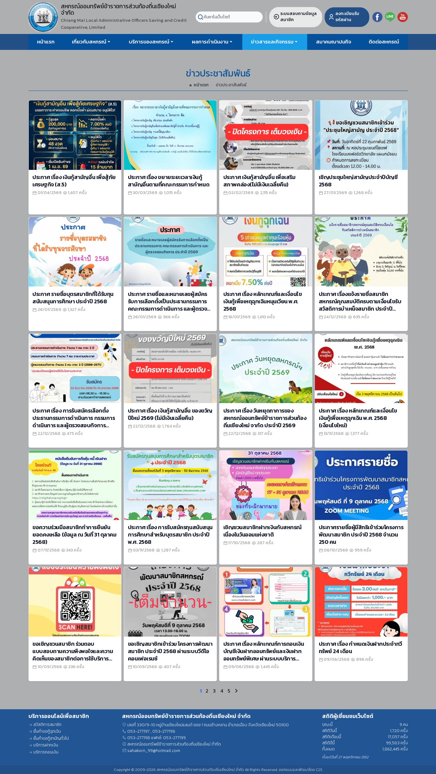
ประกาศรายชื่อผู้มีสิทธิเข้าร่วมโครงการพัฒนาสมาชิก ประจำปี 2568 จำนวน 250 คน (361, 534)
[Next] (235, 690)
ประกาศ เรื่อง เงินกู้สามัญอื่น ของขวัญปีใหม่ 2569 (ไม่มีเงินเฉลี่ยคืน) (170, 414)
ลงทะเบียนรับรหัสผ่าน (343, 16)
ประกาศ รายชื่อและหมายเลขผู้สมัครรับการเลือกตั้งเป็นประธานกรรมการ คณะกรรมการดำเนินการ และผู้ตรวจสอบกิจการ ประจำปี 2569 (167, 305)
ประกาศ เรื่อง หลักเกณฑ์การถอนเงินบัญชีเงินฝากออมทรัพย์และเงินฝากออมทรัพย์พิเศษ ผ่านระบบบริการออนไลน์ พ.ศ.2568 (263, 655)
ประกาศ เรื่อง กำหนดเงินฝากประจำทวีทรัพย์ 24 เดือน (360, 647)
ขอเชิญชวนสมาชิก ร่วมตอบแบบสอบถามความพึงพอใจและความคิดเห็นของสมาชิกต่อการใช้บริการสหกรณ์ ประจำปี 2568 (72, 655)
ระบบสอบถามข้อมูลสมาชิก (295, 16)
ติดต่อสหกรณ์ (384, 42)
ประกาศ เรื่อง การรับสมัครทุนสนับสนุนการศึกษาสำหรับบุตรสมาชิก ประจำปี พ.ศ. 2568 (170, 534)
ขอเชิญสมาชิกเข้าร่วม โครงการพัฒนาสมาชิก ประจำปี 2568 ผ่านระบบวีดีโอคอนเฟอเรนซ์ (170, 651)
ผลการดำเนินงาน (210, 42)
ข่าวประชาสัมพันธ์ (231, 85)
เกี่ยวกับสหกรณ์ (89, 42)
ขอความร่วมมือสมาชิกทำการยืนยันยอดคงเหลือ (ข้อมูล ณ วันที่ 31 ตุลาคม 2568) (74, 534)
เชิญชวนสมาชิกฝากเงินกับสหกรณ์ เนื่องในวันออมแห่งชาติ (262, 531)
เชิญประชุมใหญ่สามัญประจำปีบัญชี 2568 (358, 181)
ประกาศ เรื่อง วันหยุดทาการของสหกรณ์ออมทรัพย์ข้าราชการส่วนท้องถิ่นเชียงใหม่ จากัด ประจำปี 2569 (264, 417)
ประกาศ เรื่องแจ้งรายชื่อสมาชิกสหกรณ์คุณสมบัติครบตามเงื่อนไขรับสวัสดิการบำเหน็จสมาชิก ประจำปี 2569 (360, 305)
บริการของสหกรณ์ (149, 42)
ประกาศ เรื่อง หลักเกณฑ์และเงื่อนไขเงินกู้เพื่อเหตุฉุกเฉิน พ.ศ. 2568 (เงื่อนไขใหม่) (358, 417)
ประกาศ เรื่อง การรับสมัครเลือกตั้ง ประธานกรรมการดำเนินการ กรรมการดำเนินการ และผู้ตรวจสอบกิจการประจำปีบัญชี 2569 (73, 421)
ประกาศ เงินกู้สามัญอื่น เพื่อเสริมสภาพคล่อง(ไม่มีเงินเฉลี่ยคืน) (259, 181)
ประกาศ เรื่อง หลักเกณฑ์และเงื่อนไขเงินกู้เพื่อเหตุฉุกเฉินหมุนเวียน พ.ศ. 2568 (262, 301)
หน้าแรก (45, 42)
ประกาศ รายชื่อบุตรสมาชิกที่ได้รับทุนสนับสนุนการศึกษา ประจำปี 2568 (73, 297)
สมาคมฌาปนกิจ (333, 42)
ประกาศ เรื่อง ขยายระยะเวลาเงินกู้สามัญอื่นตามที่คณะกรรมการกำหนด (168, 181)
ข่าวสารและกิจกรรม (272, 42)
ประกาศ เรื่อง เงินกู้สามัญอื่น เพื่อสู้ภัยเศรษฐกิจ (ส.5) (74, 181)
